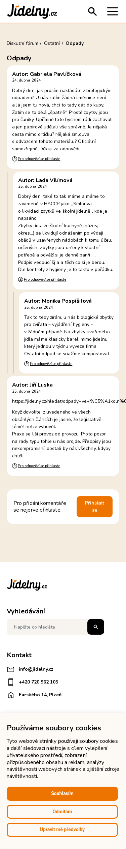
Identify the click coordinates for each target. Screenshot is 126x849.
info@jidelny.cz (30, 669)
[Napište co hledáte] (55, 627)
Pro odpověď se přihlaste (39, 158)
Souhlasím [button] (62, 793)
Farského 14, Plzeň (34, 695)
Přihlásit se (94, 507)
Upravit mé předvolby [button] (62, 829)
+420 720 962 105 (32, 682)
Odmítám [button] (62, 811)
